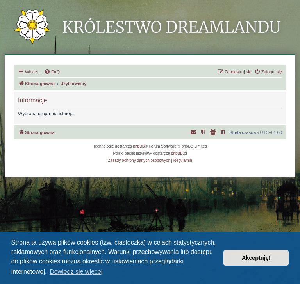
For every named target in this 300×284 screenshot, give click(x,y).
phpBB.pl (179, 153)
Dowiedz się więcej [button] (76, 271)
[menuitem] (52, 72)
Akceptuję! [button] (256, 258)
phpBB (139, 146)
